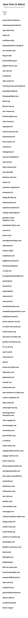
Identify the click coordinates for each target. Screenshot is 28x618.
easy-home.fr (8, 301)
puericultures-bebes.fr (11, 20)
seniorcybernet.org (10, 407)
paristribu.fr (7, 281)
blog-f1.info (7, 55)
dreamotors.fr (8, 192)
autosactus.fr (8, 296)
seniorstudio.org (9, 532)
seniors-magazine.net (11, 397)
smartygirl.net (8, 511)
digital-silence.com (10, 66)
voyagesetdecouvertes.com (13, 451)
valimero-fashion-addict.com (14, 516)
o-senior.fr (7, 440)
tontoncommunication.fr (12, 25)
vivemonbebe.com (9, 506)
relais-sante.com (9, 445)
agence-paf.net (8, 597)
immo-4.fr (6, 182)
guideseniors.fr (8, 377)
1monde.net (7, 382)
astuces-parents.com (10, 131)
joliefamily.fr (8, 562)
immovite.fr (7, 286)
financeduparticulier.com (12, 466)
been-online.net (9, 142)
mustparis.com (8, 587)
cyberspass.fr (8, 245)
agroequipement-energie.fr (13, 45)
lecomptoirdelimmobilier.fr (13, 276)
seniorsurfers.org (9, 331)
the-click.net (7, 496)
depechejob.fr (8, 291)
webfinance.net (9, 256)
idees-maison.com (9, 167)
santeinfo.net (8, 481)
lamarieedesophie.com (11, 572)
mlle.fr (5, 362)
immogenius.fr (8, 152)
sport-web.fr (7, 352)
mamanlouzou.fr (9, 136)
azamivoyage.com (9, 425)
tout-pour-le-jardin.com (12, 337)
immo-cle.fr (7, 235)
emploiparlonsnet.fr (10, 316)
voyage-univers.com (10, 456)
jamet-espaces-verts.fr (11, 321)
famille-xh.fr (7, 501)
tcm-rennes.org (8, 111)
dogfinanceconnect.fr (11, 261)
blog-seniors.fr (8, 402)
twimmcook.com (9, 387)
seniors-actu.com (9, 527)
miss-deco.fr (7, 162)
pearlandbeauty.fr (10, 60)
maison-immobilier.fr (11, 157)
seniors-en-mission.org (11, 537)
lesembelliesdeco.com (11, 306)
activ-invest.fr (8, 121)
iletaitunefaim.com (10, 116)
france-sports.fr (9, 461)
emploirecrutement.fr (11, 207)
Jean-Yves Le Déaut (14, 4)
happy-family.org (9, 197)
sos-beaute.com (8, 430)
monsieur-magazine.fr (11, 187)
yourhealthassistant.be (12, 592)
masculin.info (8, 172)
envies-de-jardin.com (11, 367)
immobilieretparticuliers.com (14, 311)
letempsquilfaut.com (11, 96)
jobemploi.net (8, 557)
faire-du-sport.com (10, 567)
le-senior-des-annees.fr (12, 326)
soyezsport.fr (8, 126)
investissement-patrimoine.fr (14, 86)
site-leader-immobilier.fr (12, 476)
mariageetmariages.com (12, 240)
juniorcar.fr (7, 552)
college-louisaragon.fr (11, 212)
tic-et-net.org (8, 347)
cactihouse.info (8, 40)
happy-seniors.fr (9, 521)
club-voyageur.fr (9, 420)
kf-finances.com (9, 486)
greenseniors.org (9, 435)
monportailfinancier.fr (11, 577)
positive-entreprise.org (11, 342)
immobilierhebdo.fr (10, 91)
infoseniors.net (8, 372)
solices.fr (6, 35)
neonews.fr (7, 147)
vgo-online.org (8, 30)
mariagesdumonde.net (11, 471)
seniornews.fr (8, 357)
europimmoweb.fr (9, 603)
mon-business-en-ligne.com (13, 392)
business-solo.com (9, 177)
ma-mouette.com (9, 50)
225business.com (9, 491)
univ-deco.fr (7, 71)
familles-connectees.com (12, 547)
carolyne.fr (7, 76)
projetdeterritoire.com (11, 225)
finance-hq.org (8, 106)
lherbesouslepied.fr (10, 266)
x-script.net (7, 271)
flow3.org (6, 101)
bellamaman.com (9, 202)
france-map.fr (8, 608)
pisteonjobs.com (9, 542)
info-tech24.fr (8, 582)
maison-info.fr (8, 250)
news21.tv (6, 230)
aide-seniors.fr (8, 81)
